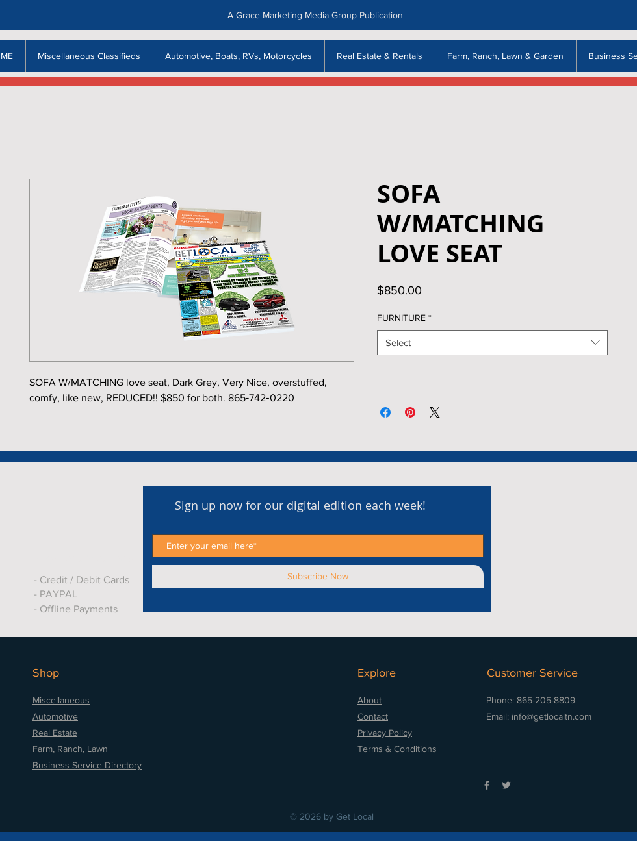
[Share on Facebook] (385, 412)
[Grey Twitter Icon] (506, 785)
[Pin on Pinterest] (410, 412)
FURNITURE (404, 317)
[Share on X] (435, 412)
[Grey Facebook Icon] (487, 785)
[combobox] (492, 342)
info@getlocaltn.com (552, 716)
